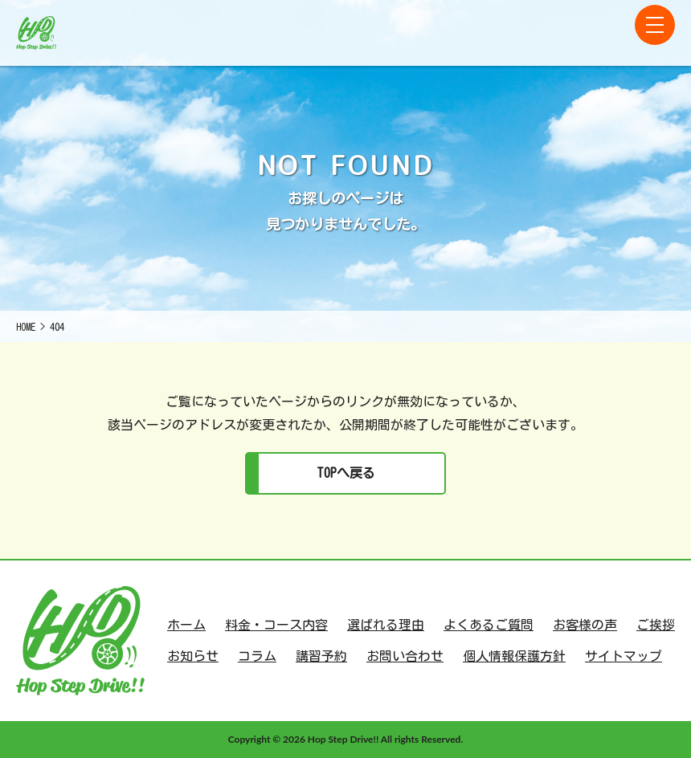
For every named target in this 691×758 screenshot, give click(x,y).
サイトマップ (623, 656)
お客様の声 (585, 624)
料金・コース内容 (276, 624)
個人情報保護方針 (514, 656)
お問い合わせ (405, 656)
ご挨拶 (655, 624)
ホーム (186, 624)
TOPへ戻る (346, 473)
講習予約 (321, 656)
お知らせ (193, 656)
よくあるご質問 (489, 624)
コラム (257, 656)
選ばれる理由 (385, 624)
